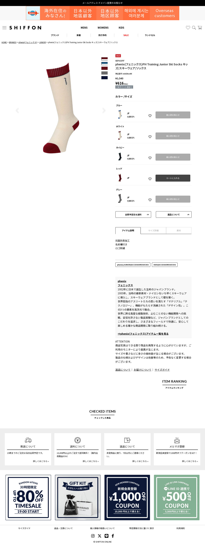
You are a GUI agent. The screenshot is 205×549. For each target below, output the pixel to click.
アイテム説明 (128, 230)
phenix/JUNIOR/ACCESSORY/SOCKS (133, 264)
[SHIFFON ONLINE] (25, 28)
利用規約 (181, 528)
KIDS (121, 27)
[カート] (200, 27)
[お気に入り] (188, 27)
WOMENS (103, 27)
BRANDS (12, 42)
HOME (4, 42)
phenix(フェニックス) (27, 42)
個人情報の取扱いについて (102, 528)
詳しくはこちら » (41, 461)
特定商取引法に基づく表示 (141, 528)
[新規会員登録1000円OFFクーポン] (127, 497)
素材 (179, 230)
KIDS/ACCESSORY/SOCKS (165, 264)
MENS (84, 27)
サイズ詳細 (153, 230)
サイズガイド (162, 370)
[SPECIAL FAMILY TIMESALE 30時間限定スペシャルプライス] (28, 497)
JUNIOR (42, 42)
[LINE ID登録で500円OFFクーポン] (176, 497)
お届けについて (142, 370)
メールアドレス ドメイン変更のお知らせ (102, 2)
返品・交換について (63, 528)
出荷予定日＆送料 (133, 214)
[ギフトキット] (77, 497)
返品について (174, 214)
